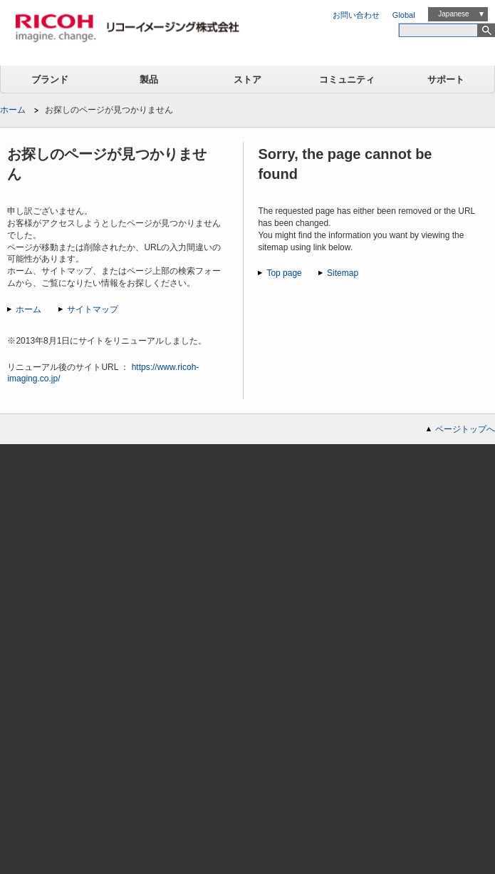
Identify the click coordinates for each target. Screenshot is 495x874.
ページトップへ (465, 429)
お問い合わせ (356, 15)
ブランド (49, 79)
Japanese (453, 14)
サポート (445, 79)
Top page (283, 273)
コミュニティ (347, 79)
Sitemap (342, 273)
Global (403, 15)
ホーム (13, 110)
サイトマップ (92, 309)
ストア (247, 79)
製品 (149, 79)
